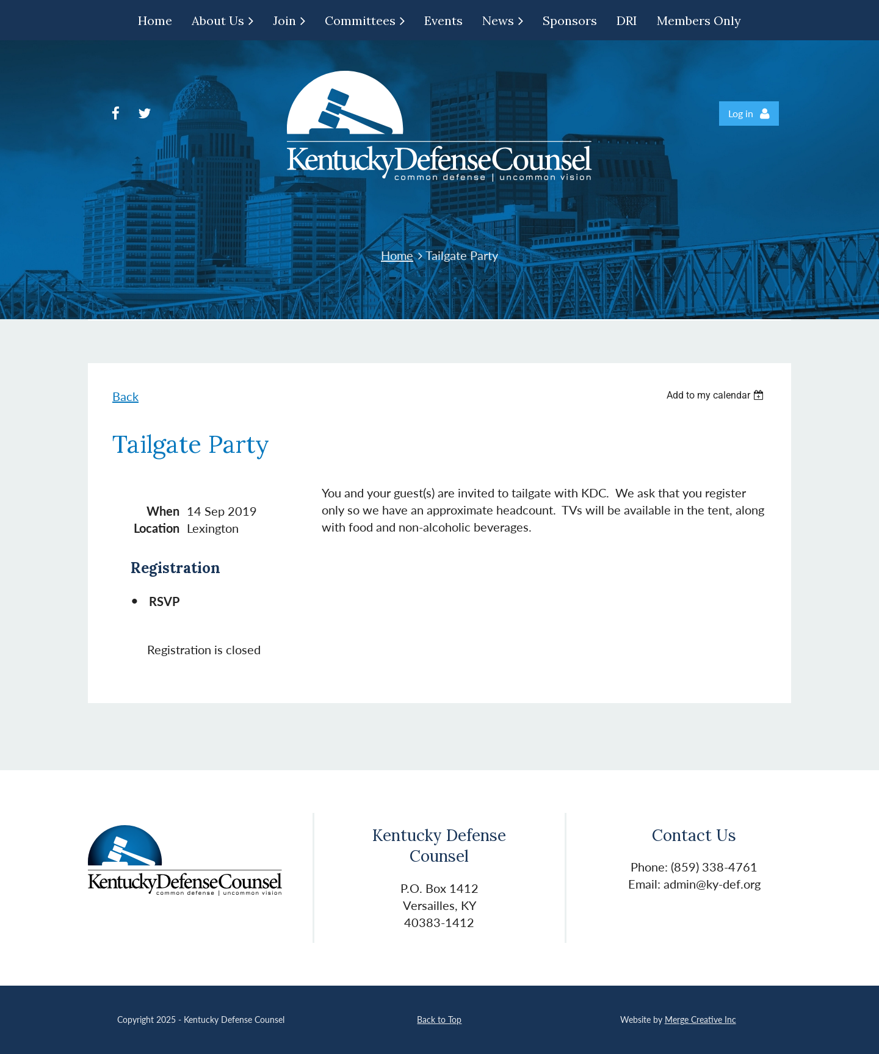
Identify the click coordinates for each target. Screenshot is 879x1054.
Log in (740, 113)
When (162, 511)
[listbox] (717, 395)
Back (125, 396)
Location (156, 528)
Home (397, 255)
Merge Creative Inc (700, 1019)
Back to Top (439, 1019)
